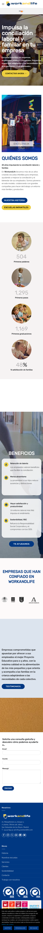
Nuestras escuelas (9, 858)
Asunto (21, 762)
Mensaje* (21, 776)
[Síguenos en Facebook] (4, 835)
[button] (3, 4)
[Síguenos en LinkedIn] (20, 835)
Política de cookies (8, 924)
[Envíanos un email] (16, 835)
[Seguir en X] (12, 835)
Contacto (6, 875)
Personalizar (20, 928)
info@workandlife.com (24, 830)
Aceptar (8, 928)
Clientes (5, 866)
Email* (21, 752)
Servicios (5, 862)
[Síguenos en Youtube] (24, 835)
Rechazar (33, 928)
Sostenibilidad (8, 871)
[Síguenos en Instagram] (8, 835)
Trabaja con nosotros (11, 880)
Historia (5, 853)
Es (21, 11)
